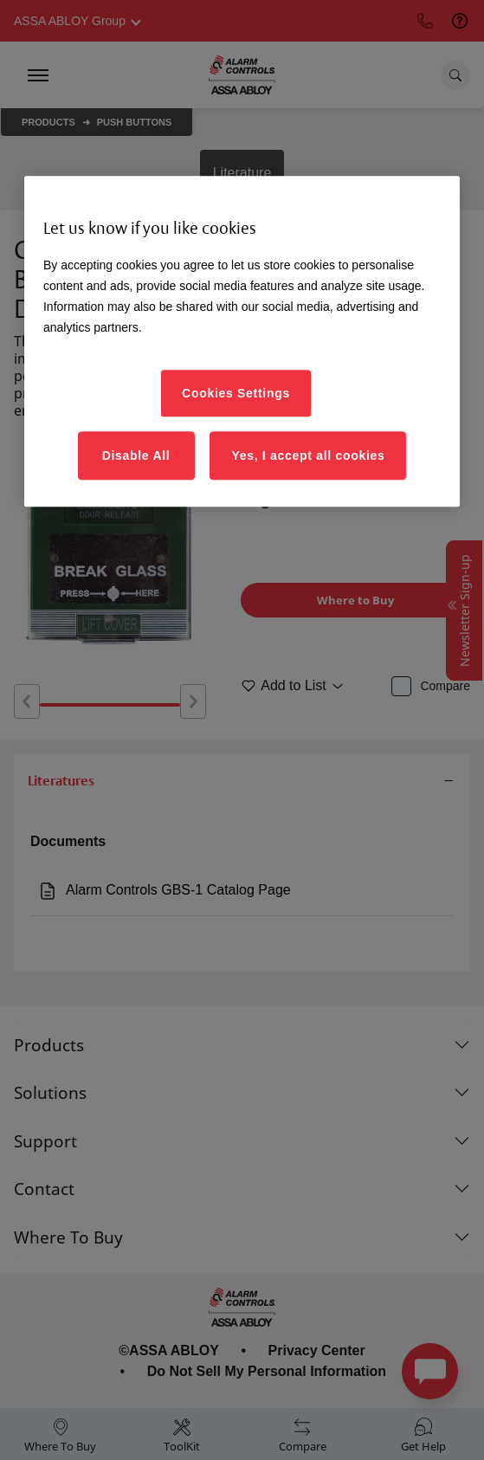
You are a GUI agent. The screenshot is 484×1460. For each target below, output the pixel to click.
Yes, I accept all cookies (307, 455)
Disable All (136, 455)
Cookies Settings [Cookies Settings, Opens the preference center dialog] (236, 393)
